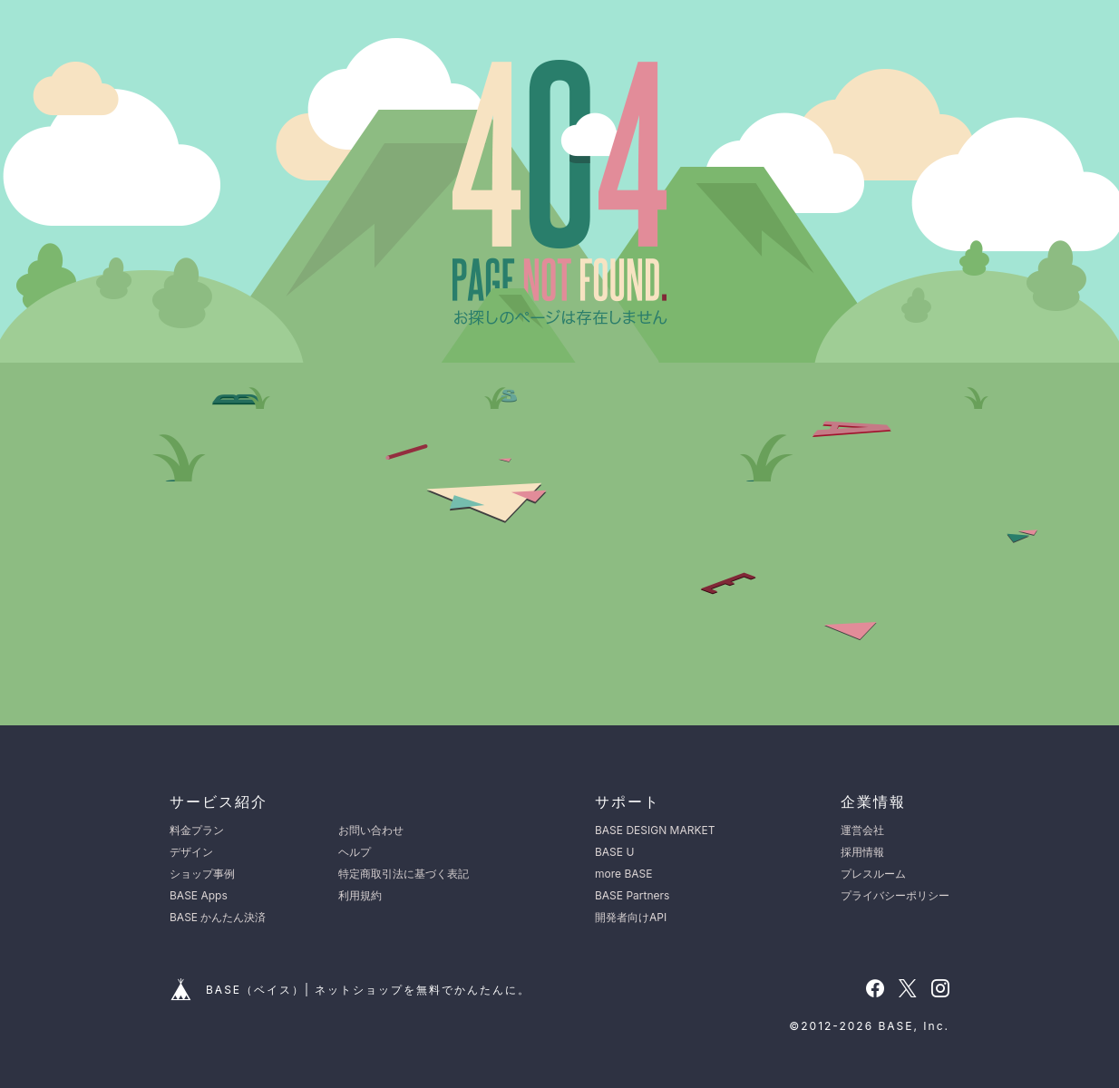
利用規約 (360, 895)
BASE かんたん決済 (218, 917)
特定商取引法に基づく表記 (403, 873)
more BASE (623, 873)
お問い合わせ (371, 830)
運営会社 (862, 830)
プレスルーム (873, 873)
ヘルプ (354, 852)
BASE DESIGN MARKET (655, 830)
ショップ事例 (202, 873)
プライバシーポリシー (895, 895)
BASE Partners (632, 895)
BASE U (614, 852)
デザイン (191, 852)
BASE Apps (199, 895)
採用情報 (862, 852)
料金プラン (197, 830)
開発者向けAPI (631, 917)
